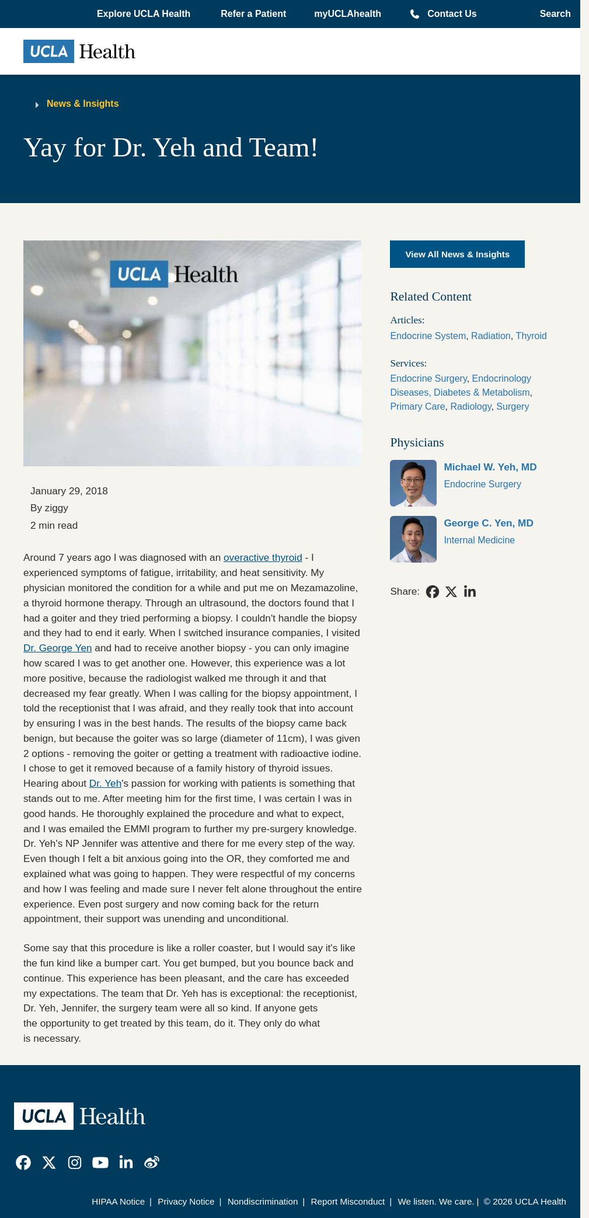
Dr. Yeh (105, 783)
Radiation (491, 336)
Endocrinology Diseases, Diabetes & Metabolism (460, 385)
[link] (473, 483)
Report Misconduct (348, 1201)
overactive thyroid (263, 557)
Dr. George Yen (57, 648)
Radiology (471, 406)
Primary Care (417, 406)
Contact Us (451, 14)
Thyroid (531, 336)
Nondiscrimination (263, 1201)
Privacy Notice (186, 1201)
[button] (145, 14)
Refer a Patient (253, 14)
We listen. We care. (436, 1201)
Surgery (512, 406)
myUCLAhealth (347, 14)
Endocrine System (428, 336)
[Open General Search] (552, 14)
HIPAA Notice (118, 1201)
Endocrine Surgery (428, 378)
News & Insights (83, 104)
